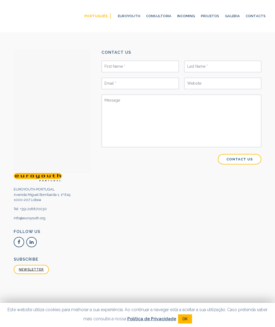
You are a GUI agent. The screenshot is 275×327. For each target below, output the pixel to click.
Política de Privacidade (151, 318)
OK (185, 319)
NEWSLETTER (31, 269)
